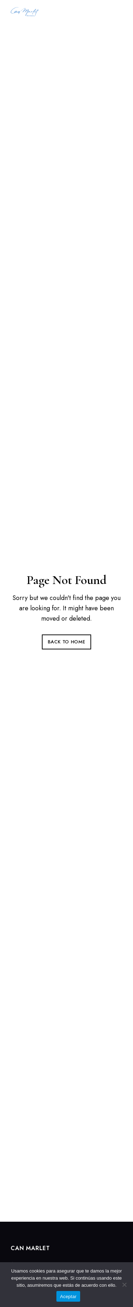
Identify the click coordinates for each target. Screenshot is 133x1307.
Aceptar (68, 1296)
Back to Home (66, 641)
